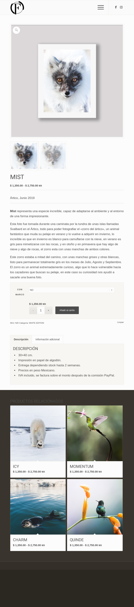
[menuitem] (99, 7)
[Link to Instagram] (121, 7)
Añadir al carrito (67, 310)
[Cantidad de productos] (41, 310)
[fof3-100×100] (55, 7)
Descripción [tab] (21, 339)
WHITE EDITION (36, 323)
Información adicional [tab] (48, 339)
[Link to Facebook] (115, 7)
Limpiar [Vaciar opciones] (120, 322)
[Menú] (99, 7)
